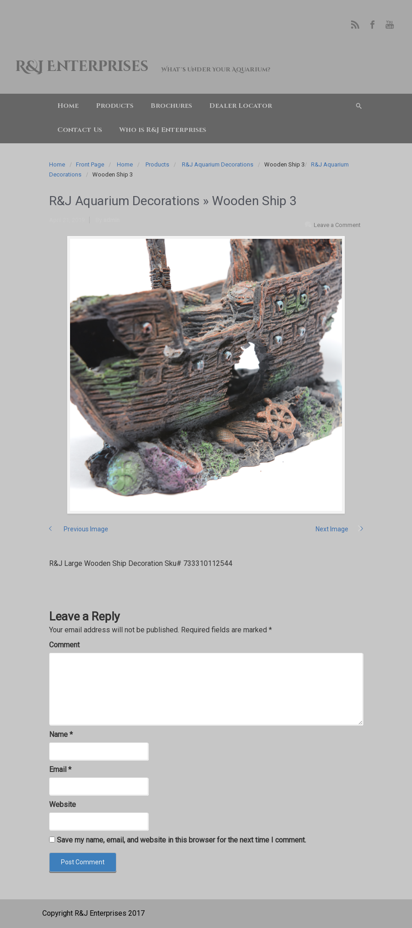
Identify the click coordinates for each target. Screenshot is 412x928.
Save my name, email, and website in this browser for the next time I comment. (181, 840)
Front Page (90, 164)
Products (157, 164)
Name (61, 734)
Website (62, 804)
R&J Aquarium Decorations (217, 164)
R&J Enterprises (81, 66)
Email (60, 769)
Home (57, 164)
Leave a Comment (337, 225)
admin (111, 220)
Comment (64, 645)
